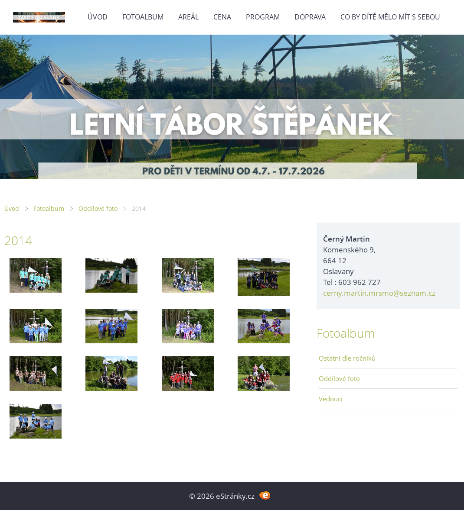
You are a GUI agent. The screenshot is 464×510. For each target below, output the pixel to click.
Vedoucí (331, 398)
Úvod (98, 17)
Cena (222, 17)
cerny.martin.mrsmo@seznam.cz (379, 293)
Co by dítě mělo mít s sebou (390, 17)
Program (263, 17)
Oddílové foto (98, 208)
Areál (188, 17)
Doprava (310, 17)
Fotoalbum (142, 17)
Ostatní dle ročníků (347, 358)
